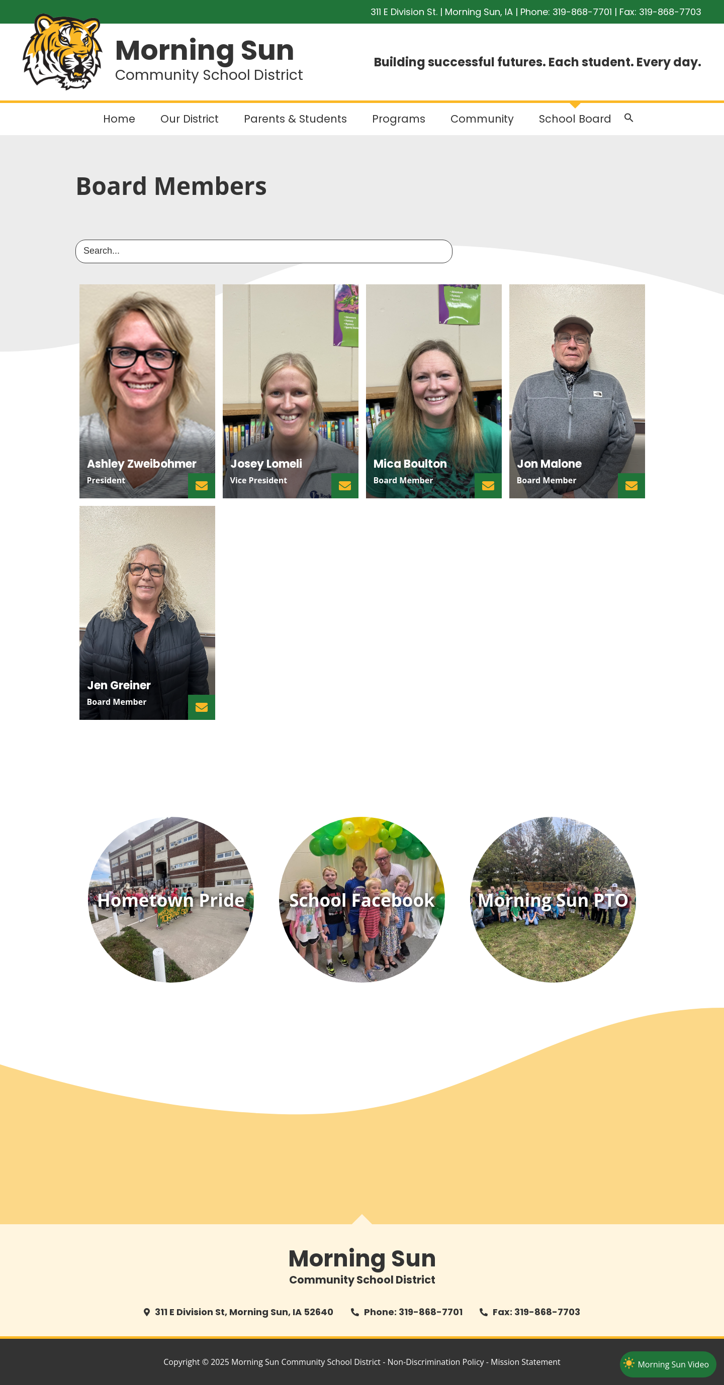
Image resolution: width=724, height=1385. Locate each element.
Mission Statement (526, 1361)
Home (119, 119)
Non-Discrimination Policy (436, 1361)
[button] (629, 120)
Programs (398, 119)
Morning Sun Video (673, 1364)
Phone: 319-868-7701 (413, 1312)
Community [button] (482, 119)
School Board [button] (575, 119)
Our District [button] (189, 119)
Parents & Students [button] (295, 119)
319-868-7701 (582, 12)
